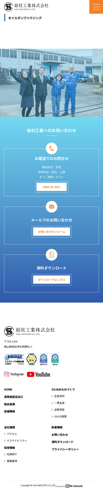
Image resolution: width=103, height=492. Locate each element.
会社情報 (9, 427)
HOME (8, 389)
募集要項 (12, 461)
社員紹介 (12, 454)
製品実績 (9, 404)
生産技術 (59, 396)
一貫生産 (59, 403)
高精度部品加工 (13, 397)
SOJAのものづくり (63, 389)
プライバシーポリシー (65, 449)
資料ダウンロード (62, 442)
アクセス (12, 434)
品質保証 (59, 409)
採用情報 (9, 448)
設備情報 (9, 411)
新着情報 (57, 427)
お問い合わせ (60, 435)
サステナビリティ (17, 440)
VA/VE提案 (60, 416)
